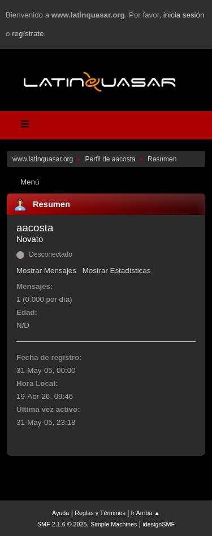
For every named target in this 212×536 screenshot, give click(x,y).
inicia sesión (184, 15)
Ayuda (60, 512)
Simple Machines (113, 524)
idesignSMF (158, 524)
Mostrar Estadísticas (117, 270)
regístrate (28, 33)
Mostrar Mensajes (46, 270)
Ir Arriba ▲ (145, 512)
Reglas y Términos (100, 512)
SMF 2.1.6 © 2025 (62, 524)
